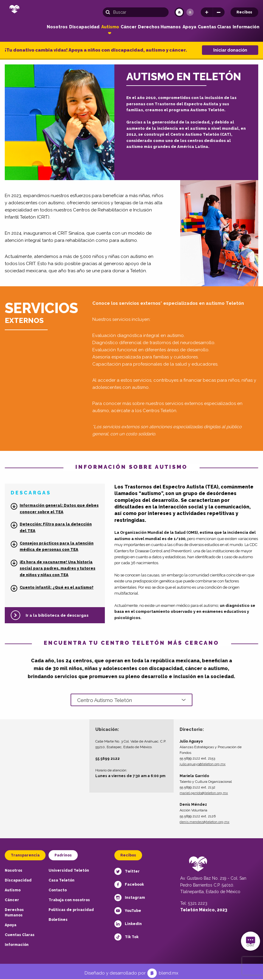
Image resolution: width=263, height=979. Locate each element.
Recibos (244, 12)
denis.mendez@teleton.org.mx (204, 818)
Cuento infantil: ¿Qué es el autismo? (57, 587)
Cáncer (128, 27)
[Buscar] (109, 12)
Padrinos (63, 852)
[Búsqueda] (136, 12)
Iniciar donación (230, 50)
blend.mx (168, 969)
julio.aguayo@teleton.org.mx (202, 760)
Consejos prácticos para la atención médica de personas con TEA (57, 546)
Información (246, 27)
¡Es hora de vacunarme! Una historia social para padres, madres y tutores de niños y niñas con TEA (57, 568)
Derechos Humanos (159, 27)
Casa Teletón (61, 877)
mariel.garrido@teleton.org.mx (204, 789)
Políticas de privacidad (71, 906)
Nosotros (57, 27)
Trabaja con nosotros (69, 896)
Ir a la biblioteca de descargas (57, 615)
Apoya (189, 27)
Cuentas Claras (214, 27)
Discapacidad (84, 27)
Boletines (58, 916)
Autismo (110, 27)
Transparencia (25, 852)
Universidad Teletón (69, 867)
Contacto (58, 886)
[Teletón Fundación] (14, 11)
